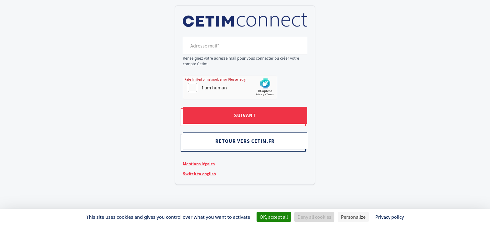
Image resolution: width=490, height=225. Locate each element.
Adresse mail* (204, 45)
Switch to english (199, 174)
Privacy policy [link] (389, 217)
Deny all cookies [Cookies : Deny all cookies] (314, 217)
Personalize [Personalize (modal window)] (353, 217)
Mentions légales (199, 164)
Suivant (245, 115)
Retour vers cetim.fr (245, 141)
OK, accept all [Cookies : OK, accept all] (274, 217)
